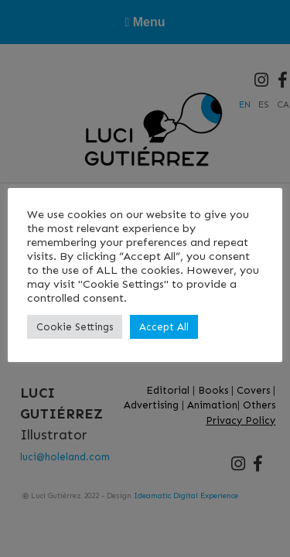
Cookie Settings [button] (74, 327)
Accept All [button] (164, 327)
